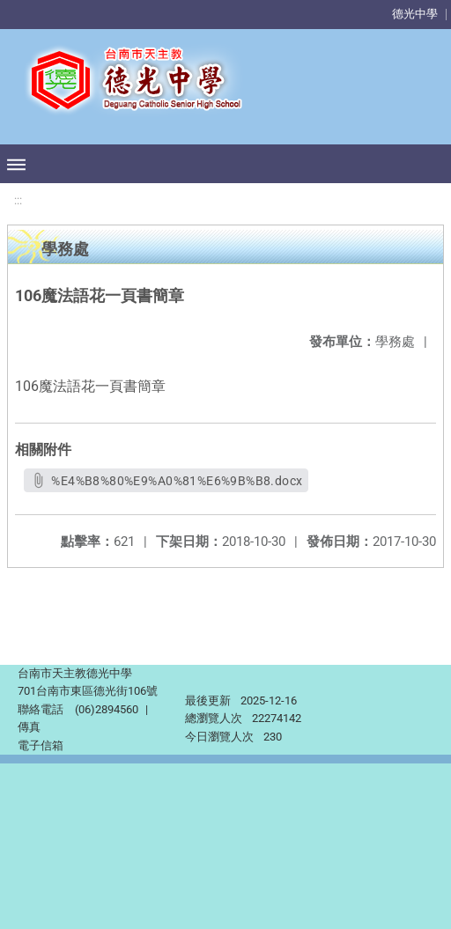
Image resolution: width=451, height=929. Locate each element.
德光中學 (415, 13)
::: (18, 200)
